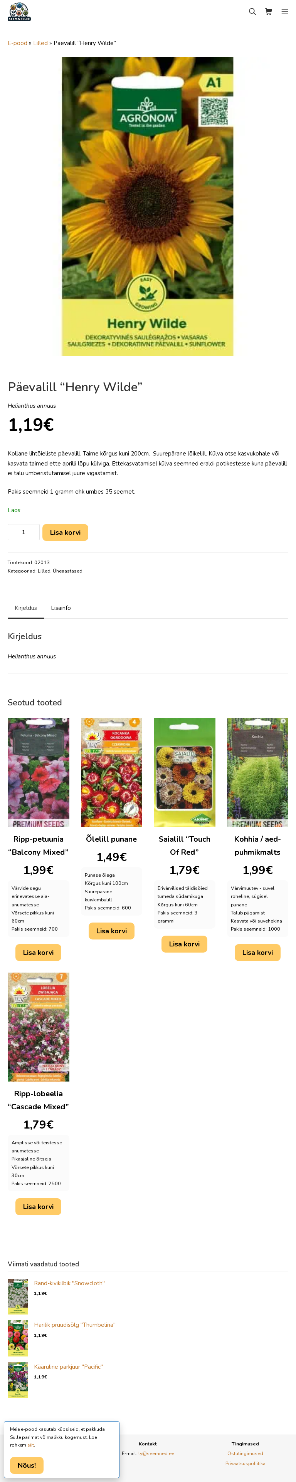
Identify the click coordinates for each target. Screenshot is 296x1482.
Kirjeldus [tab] (26, 608)
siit (30, 1445)
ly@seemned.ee (156, 1453)
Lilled (40, 43)
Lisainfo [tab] (61, 608)
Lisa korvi (65, 532)
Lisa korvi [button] (38, 952)
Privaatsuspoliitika (245, 1463)
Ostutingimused (245, 1453)
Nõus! (27, 1465)
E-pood (17, 43)
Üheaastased (67, 571)
